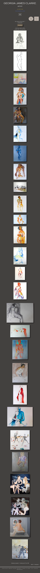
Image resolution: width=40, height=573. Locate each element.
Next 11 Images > (35, 564)
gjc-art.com (20, 9)
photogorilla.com (20, 11)
